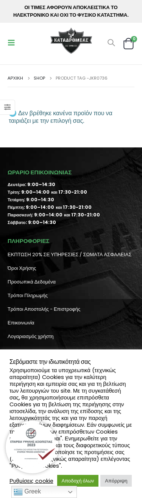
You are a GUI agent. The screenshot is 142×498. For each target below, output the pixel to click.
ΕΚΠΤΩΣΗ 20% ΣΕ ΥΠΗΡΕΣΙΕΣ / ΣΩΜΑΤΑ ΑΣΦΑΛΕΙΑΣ (69, 254)
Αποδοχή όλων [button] (78, 480)
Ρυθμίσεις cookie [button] (31, 481)
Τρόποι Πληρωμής (28, 295)
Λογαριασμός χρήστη (31, 336)
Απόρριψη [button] (116, 480)
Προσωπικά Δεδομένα (32, 281)
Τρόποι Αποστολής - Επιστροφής (44, 309)
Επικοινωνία (21, 322)
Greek (27, 491)
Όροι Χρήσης (22, 268)
